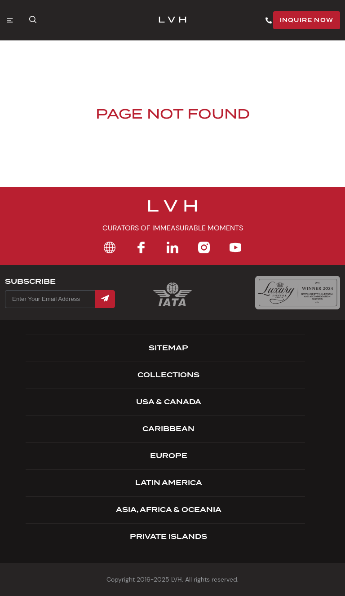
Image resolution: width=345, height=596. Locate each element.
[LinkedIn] (172, 247)
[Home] (109, 247)
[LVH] (172, 20)
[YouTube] (235, 247)
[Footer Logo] (172, 211)
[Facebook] (141, 247)
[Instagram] (204, 247)
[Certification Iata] (172, 305)
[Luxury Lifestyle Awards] (297, 292)
